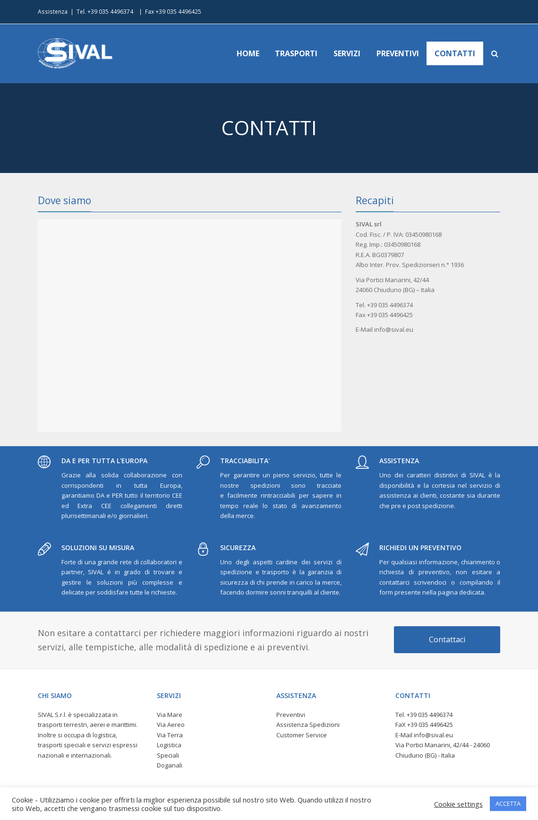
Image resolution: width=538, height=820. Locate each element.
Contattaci (447, 639)
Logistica (169, 745)
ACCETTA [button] (508, 803)
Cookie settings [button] (458, 804)
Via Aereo (171, 724)
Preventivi (290, 714)
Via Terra (170, 735)
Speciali (168, 755)
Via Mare (169, 714)
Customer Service (301, 735)
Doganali (169, 765)
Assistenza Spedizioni (308, 724)
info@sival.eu (433, 735)
